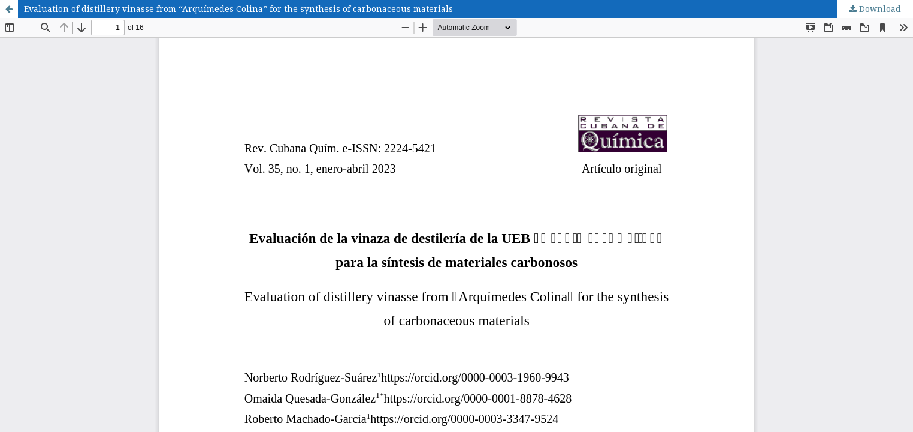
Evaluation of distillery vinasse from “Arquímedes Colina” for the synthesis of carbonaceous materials (238, 8)
